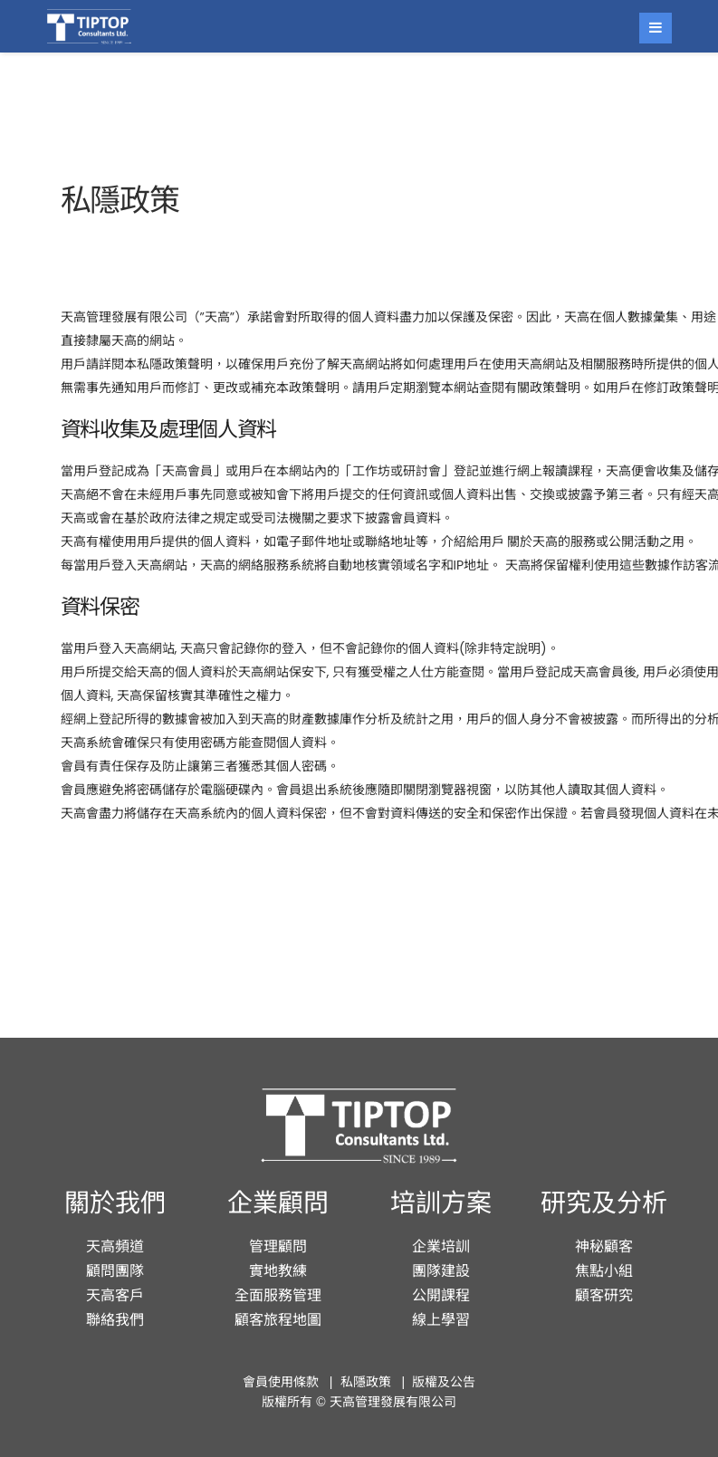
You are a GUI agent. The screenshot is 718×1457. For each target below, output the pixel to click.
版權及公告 (443, 1382)
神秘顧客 (604, 1246)
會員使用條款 (281, 1382)
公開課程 (441, 1295)
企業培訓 (441, 1246)
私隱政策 (365, 1382)
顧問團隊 (115, 1271)
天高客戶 (115, 1295)
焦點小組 (604, 1271)
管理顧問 (278, 1246)
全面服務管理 (278, 1295)
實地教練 (278, 1271)
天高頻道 (115, 1246)
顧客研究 (604, 1295)
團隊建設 (441, 1271)
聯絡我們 (115, 1320)
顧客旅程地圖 (278, 1320)
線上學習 (441, 1320)
